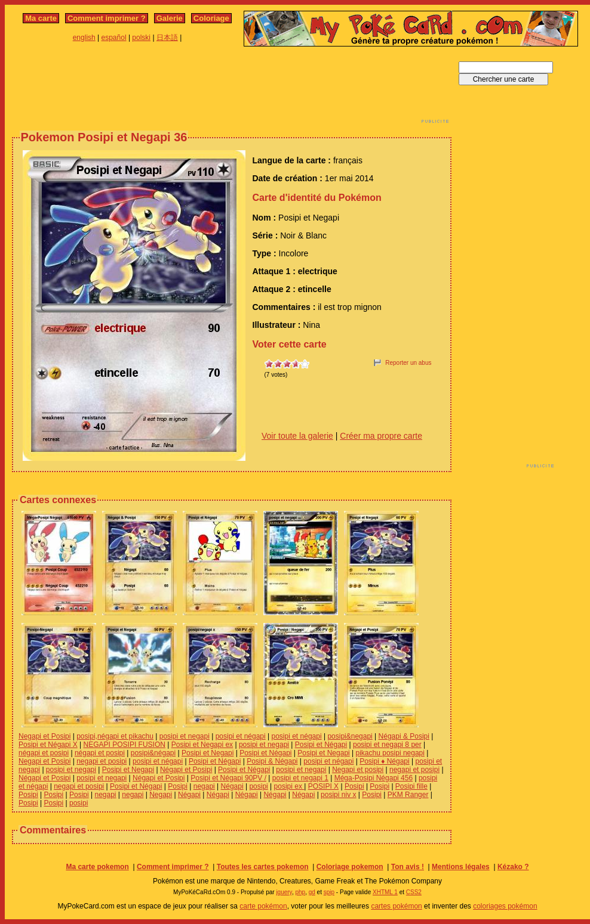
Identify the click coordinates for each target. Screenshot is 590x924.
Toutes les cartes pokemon (263, 867)
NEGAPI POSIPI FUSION (124, 744)
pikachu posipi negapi (390, 753)
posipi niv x (338, 794)
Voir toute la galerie (297, 436)
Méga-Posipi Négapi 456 (373, 778)
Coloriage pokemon (349, 867)
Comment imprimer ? (106, 18)
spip (329, 892)
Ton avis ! (407, 867)
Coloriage (211, 18)
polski (141, 37)
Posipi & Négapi (272, 761)
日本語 (167, 37)
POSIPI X (323, 786)
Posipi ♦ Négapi (384, 761)
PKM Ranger (408, 794)
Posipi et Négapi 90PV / (228, 778)
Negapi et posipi (357, 769)
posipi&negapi (349, 736)
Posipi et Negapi (207, 753)
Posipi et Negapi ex (202, 744)
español (114, 37)
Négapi (232, 786)
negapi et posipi (101, 761)
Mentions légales (461, 867)
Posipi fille (411, 786)
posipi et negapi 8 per (387, 744)
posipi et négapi (241, 736)
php (300, 892)
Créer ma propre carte (381, 436)
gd (312, 892)
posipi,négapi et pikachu (114, 736)
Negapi (160, 794)
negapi (204, 786)
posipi (258, 786)
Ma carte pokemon (97, 867)
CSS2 (414, 892)
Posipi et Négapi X (48, 744)
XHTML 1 (385, 892)
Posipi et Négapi (321, 744)
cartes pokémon (396, 906)
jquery (284, 892)
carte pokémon (263, 906)
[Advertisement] (231, 88)
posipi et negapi (184, 736)
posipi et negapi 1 (300, 778)
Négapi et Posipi (186, 769)
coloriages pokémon (505, 906)
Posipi (178, 786)
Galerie (169, 18)
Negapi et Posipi (44, 736)
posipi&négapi (153, 753)
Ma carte (41, 18)
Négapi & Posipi (404, 736)
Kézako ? (513, 867)
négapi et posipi (44, 753)
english (84, 37)
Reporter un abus (408, 362)
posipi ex (289, 786)
